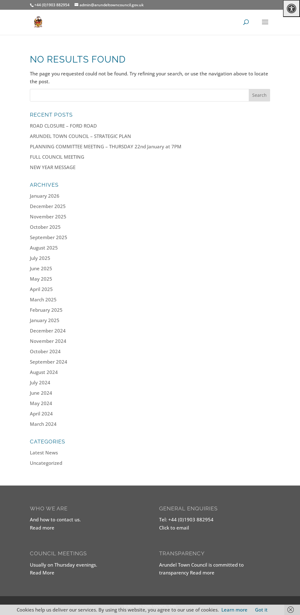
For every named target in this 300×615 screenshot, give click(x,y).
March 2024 (43, 424)
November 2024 (48, 341)
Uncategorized (46, 463)
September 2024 (48, 362)
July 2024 (40, 382)
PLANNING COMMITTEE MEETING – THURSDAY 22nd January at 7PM (105, 146)
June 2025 (41, 268)
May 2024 (41, 403)
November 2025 (48, 216)
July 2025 (40, 258)
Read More (42, 572)
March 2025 (43, 299)
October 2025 (45, 227)
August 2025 (44, 247)
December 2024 (48, 330)
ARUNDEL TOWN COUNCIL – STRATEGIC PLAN (80, 136)
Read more (42, 527)
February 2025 (46, 310)
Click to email (174, 527)
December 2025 (48, 206)
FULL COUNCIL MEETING (57, 157)
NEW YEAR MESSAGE (52, 167)
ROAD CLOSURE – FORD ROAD (63, 126)
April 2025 (41, 289)
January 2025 (44, 320)
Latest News (44, 452)
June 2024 (41, 393)
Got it (261, 610)
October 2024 (45, 351)
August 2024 (44, 372)
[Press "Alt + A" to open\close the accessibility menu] (291, 8)
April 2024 (41, 413)
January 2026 (44, 196)
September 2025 (48, 237)
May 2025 (41, 279)
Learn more (234, 610)
